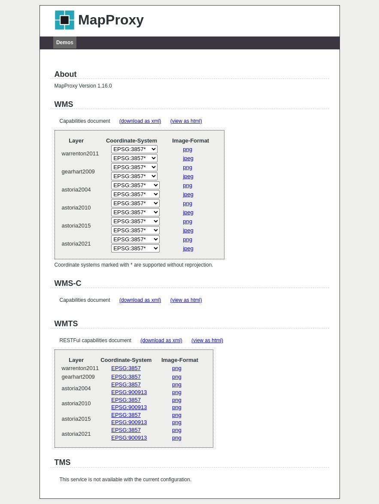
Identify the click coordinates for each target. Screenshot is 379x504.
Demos (64, 42)
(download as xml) (140, 121)
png (187, 149)
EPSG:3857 (126, 368)
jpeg (188, 158)
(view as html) (186, 121)
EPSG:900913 (129, 392)
